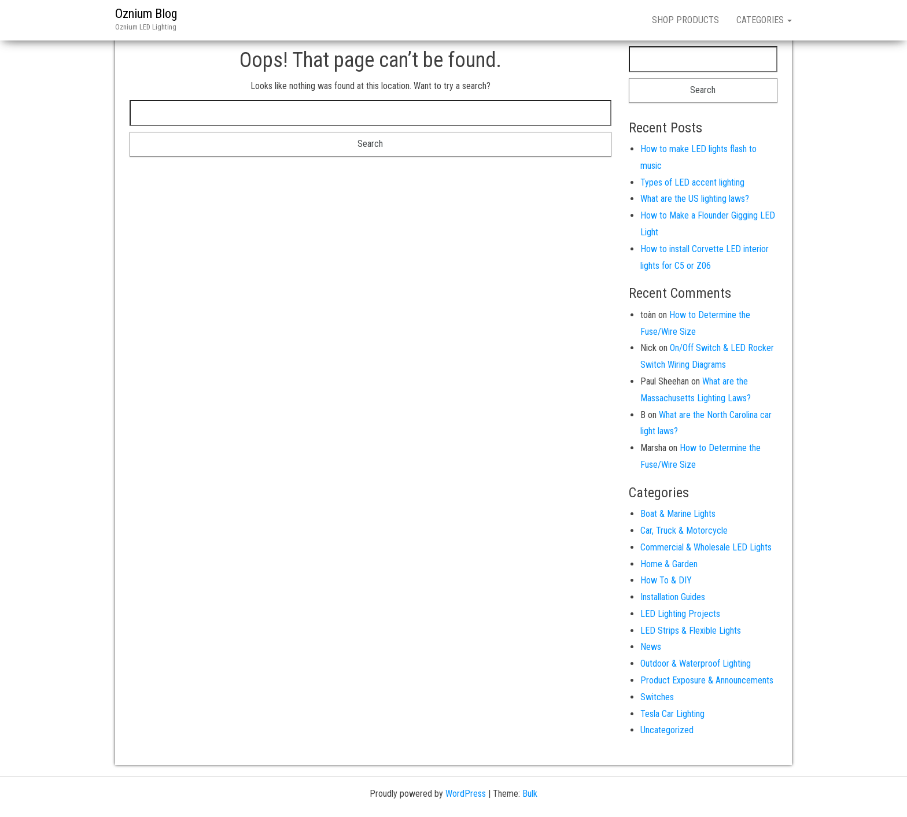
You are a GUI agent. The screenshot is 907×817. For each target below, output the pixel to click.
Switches (657, 697)
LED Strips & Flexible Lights (690, 630)
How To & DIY (666, 580)
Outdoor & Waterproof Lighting (695, 663)
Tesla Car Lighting (672, 713)
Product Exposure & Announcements (706, 680)
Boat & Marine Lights (678, 513)
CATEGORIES (764, 19)
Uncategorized (667, 729)
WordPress (465, 793)
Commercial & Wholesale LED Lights (706, 547)
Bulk (529, 793)
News (650, 646)
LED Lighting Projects (680, 613)
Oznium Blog (146, 13)
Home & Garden (669, 564)
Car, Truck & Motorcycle (684, 530)
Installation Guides (672, 597)
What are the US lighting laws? (694, 198)
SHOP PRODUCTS (685, 19)
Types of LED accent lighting (692, 182)
